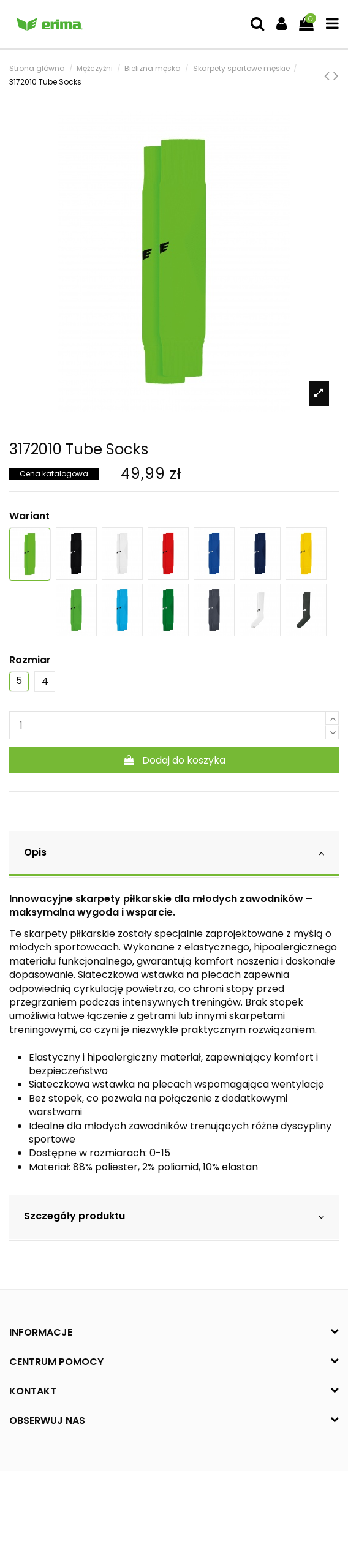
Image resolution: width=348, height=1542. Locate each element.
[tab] (174, 854)
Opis (174, 852)
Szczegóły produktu (174, 1216)
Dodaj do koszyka (174, 760)
